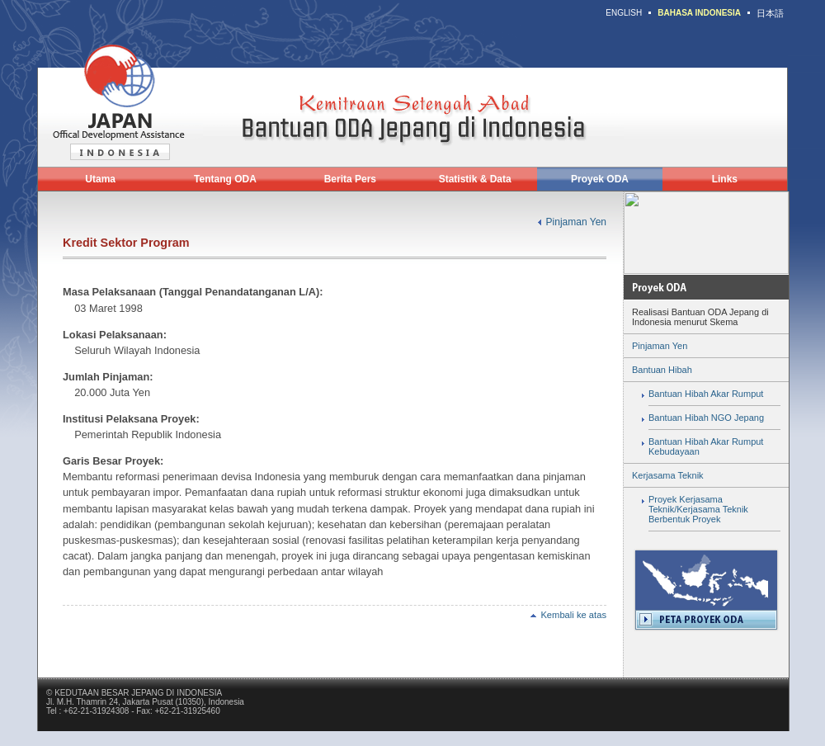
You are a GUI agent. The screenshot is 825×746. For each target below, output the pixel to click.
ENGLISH (624, 12)
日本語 (770, 13)
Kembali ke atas (568, 615)
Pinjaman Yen (576, 222)
